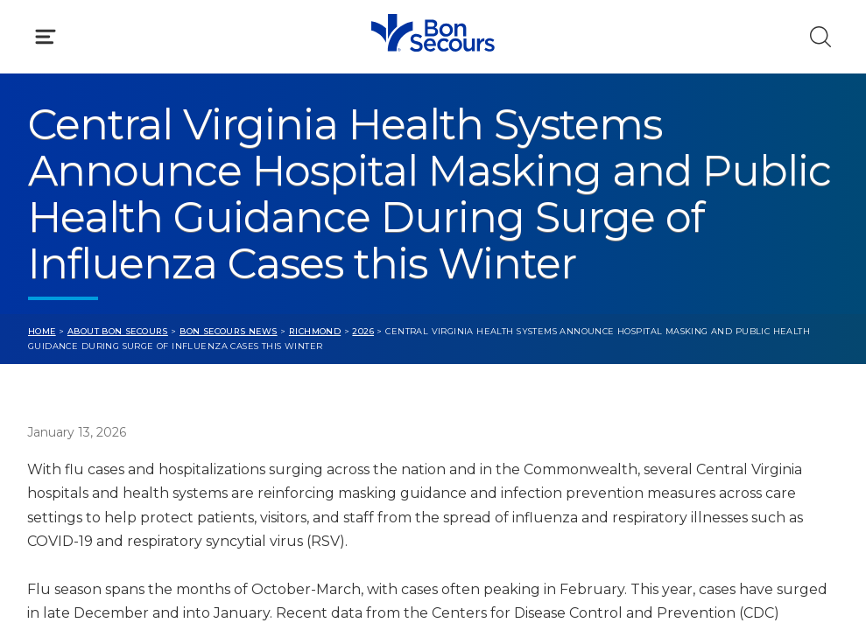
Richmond (315, 331)
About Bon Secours (117, 331)
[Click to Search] (820, 36)
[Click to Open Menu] (45, 36)
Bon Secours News (229, 331)
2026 (363, 331)
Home (42, 331)
